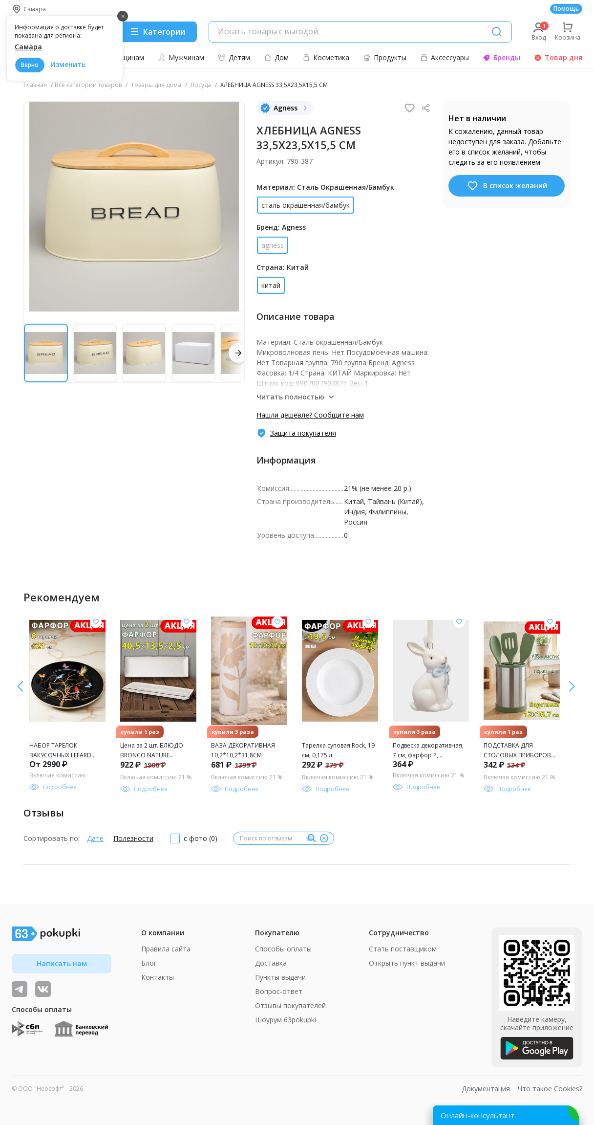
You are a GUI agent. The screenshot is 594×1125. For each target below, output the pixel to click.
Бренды (501, 57)
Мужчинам (181, 57)
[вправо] (20, 686)
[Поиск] (497, 32)
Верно (30, 65)
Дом (276, 57)
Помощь (566, 8)
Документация (486, 1088)
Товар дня (558, 57)
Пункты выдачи (280, 977)
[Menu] (157, 32)
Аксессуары (444, 57)
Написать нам (62, 963)
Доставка (271, 963)
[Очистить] (324, 838)
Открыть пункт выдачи (407, 963)
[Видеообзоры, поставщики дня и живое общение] (19, 989)
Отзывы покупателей (290, 1005)
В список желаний (507, 186)
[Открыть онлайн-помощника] (506, 1115)
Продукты (384, 57)
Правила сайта (166, 948)
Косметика (325, 57)
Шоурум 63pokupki (285, 1019)
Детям (234, 57)
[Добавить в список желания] (96, 622)
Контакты (157, 977)
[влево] (571, 686)
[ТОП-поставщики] (43, 989)
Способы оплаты (283, 948)
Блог (149, 963)
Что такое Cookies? (550, 1088)
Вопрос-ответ (278, 991)
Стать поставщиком (403, 948)
